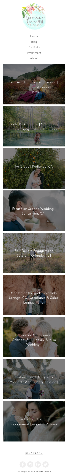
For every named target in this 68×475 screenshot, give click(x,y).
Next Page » (34, 453)
